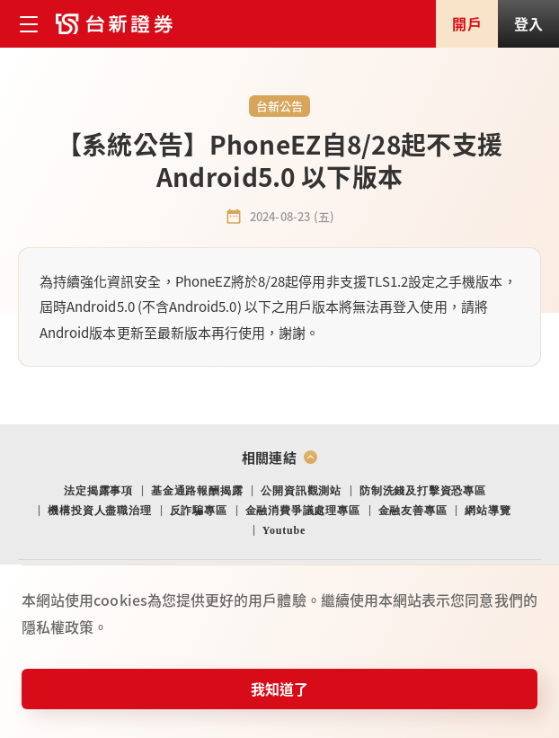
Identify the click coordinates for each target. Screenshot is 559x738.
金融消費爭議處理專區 (302, 510)
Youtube (284, 530)
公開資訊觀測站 (301, 491)
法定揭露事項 (98, 491)
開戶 (466, 23)
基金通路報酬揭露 (197, 491)
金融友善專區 (413, 510)
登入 (528, 23)
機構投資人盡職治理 (99, 510)
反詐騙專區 (198, 510)
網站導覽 (487, 510)
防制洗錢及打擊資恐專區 (422, 491)
